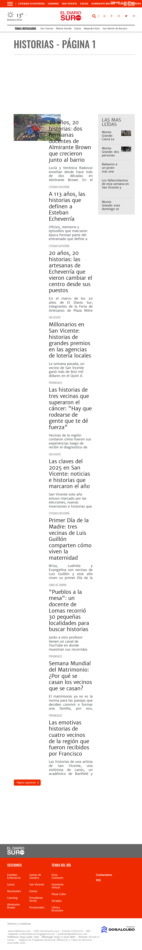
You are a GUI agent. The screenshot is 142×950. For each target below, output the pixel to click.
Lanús (11, 884)
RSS (98, 880)
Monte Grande (64, 28)
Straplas (57, 901)
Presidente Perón (36, 899)
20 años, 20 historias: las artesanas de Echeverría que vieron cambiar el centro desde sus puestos (70, 272)
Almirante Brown (103, 4)
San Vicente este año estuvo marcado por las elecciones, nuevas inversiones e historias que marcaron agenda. (70, 502)
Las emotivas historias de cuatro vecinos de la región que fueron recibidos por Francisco (69, 738)
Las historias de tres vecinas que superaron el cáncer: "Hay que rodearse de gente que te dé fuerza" (70, 408)
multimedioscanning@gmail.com (37, 934)
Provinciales (55, 383)
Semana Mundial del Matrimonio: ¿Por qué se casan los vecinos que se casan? (70, 676)
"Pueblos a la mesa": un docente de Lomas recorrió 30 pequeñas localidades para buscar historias (69, 611)
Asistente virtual (58, 886)
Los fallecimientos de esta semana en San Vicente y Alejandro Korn (115, 185)
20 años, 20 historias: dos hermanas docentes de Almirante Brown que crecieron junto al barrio (70, 141)
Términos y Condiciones (19, 924)
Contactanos (104, 875)
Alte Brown (55, 115)
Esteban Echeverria (31, 4)
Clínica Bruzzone (57, 909)
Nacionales (14, 891)
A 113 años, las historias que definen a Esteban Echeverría (67, 206)
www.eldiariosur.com (19, 931)
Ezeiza (84, 4)
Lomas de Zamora (58, 585)
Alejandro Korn (92, 28)
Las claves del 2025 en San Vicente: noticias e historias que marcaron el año (69, 474)
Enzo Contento (57, 876)
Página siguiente (26, 782)
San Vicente (69, 4)
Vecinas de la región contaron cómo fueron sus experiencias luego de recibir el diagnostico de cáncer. (70, 443)
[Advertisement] (74, 84)
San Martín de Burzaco (115, 28)
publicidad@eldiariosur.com (72, 934)
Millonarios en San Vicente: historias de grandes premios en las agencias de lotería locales (70, 340)
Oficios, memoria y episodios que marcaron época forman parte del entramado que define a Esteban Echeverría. (68, 235)
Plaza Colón (59, 894)
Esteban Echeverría (59, 187)
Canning (53, 4)
